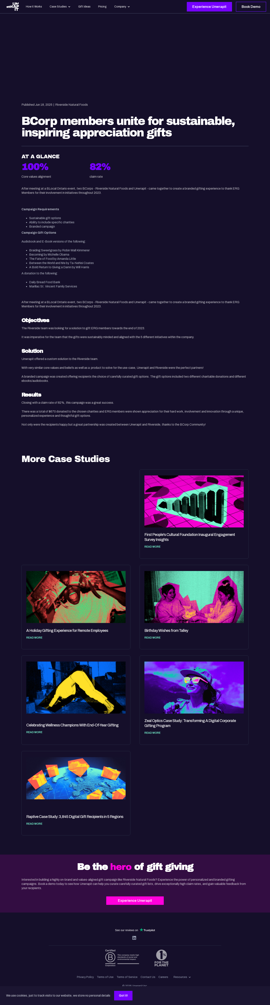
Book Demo (251, 7)
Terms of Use (105, 977)
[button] (182, 977)
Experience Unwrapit (209, 7)
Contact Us (148, 977)
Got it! (123, 995)
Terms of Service (127, 977)
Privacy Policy (85, 977)
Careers (163, 977)
